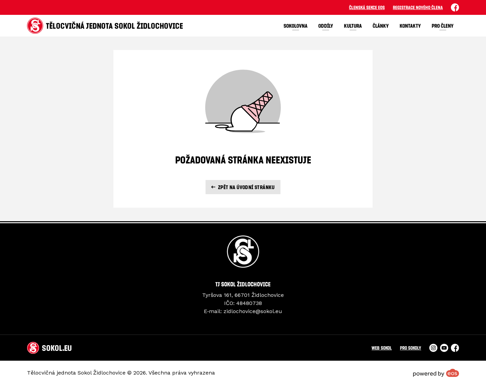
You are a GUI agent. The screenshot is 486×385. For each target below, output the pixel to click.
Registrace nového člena (418, 7)
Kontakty (410, 25)
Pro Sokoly (410, 348)
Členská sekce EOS (367, 7)
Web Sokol (382, 348)
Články (381, 25)
